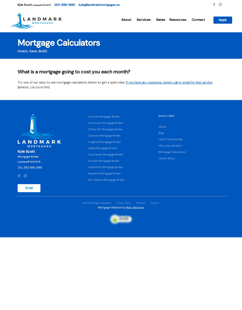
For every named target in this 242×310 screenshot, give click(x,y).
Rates (160, 19)
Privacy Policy (123, 203)
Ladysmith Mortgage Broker (105, 167)
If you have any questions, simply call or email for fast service (169, 82)
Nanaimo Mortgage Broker (104, 173)
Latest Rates (167, 158)
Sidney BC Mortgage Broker (105, 129)
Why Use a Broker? (170, 145)
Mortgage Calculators (172, 152)
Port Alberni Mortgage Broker (106, 180)
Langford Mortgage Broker (104, 142)
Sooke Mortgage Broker (102, 148)
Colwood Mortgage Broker (104, 135)
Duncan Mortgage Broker (103, 160)
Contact (198, 19)
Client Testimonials (171, 139)
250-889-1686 (64, 5)
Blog (161, 133)
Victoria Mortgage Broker (104, 116)
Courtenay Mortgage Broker (105, 154)
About (162, 126)
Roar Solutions (135, 207)
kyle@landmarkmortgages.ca (99, 5)
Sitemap (140, 203)
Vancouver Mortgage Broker (105, 123)
